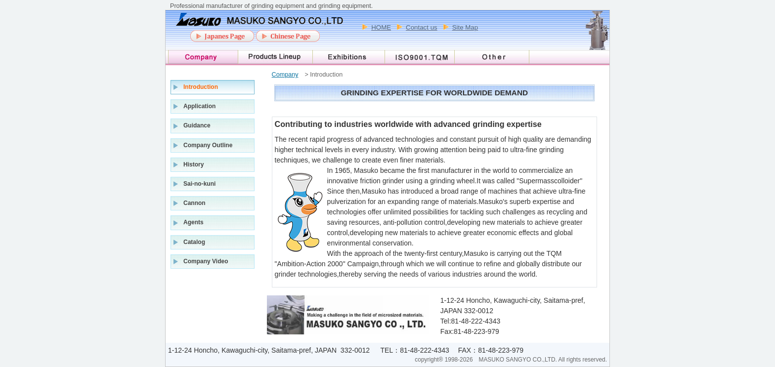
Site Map (465, 27)
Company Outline (207, 145)
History (193, 164)
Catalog (194, 242)
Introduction (200, 86)
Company (285, 74)
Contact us (421, 27)
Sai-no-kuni (199, 183)
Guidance (197, 125)
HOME (381, 27)
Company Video (205, 261)
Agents (193, 222)
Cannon (194, 203)
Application (199, 106)
